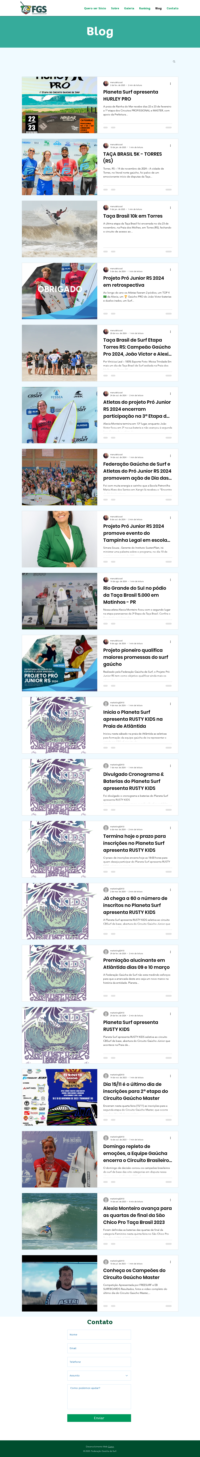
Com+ (111, 1446)
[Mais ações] (172, 84)
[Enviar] (99, 1418)
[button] (174, 61)
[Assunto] (99, 1376)
